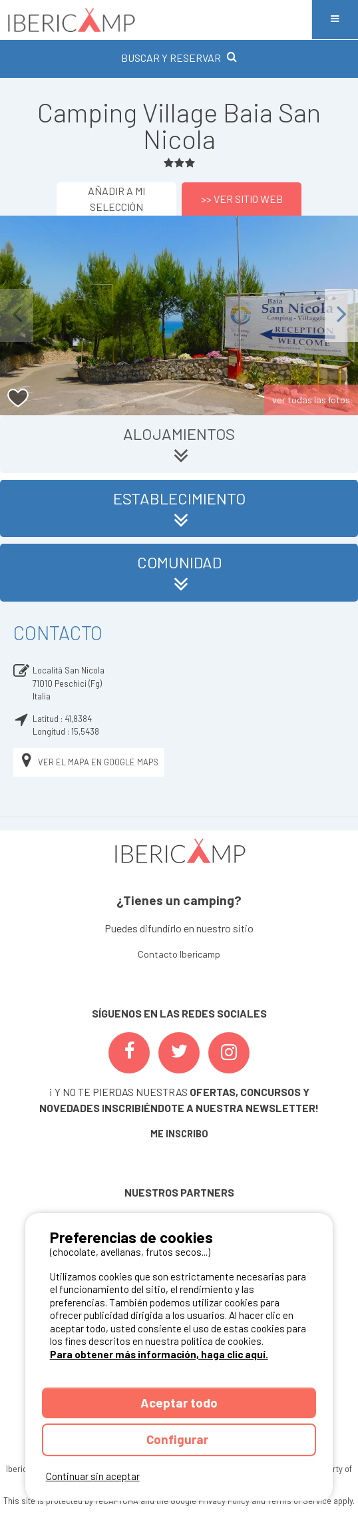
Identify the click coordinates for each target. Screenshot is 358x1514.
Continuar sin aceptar (93, 1476)
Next (341, 315)
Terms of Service (299, 1500)
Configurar (178, 1439)
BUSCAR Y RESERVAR (179, 57)
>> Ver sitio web (242, 198)
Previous (16, 315)
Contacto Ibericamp (179, 954)
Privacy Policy (224, 1500)
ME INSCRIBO (179, 1133)
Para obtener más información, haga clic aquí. (159, 1354)
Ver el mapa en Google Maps (88, 762)
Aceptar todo (179, 1402)
